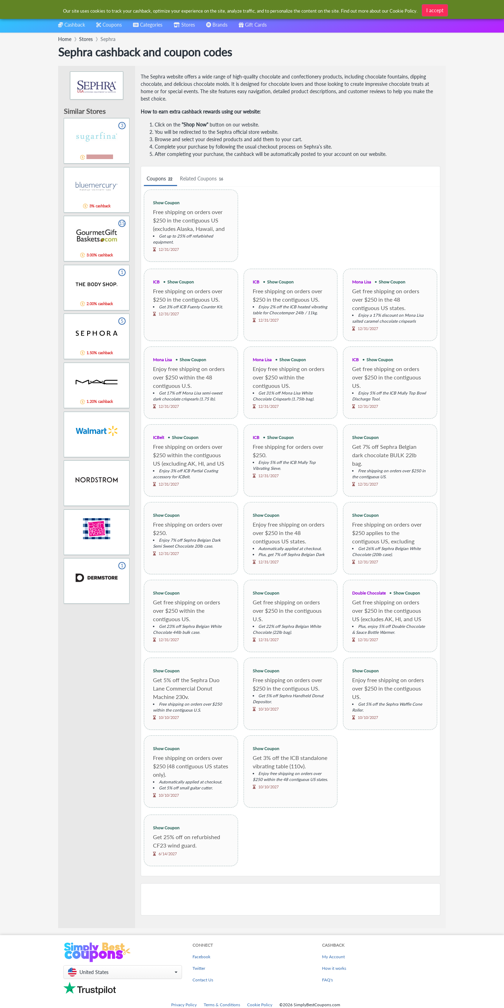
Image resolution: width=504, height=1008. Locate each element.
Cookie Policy (259, 1004)
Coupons (160, 179)
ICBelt (158, 437)
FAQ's (327, 979)
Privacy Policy (184, 1004)
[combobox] (147, 27)
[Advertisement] (290, 899)
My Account (333, 956)
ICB (156, 281)
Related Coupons (202, 179)
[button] (122, 972)
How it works (334, 968)
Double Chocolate (369, 593)
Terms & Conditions (222, 1004)
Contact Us (202, 979)
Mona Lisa (361, 281)
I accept (434, 10)
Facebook (201, 956)
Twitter (198, 968)
